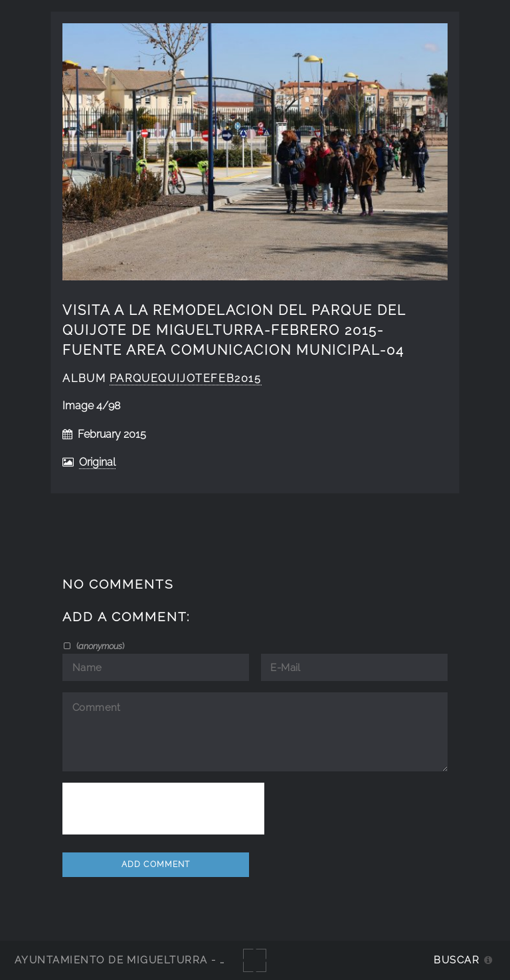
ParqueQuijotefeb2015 (186, 378)
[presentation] (163, 808)
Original (97, 462)
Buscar (456, 959)
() (99, 645)
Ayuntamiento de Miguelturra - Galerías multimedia (182, 959)
